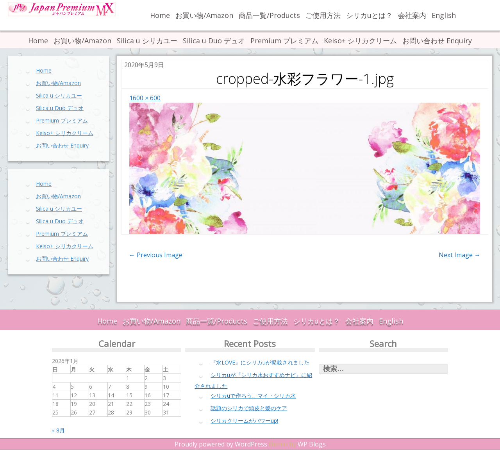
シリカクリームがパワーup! (244, 420)
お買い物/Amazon (204, 15)
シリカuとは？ (369, 15)
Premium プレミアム (284, 40)
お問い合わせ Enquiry (437, 40)
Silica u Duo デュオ (214, 40)
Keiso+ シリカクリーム (360, 40)
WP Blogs (312, 444)
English (444, 15)
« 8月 (58, 430)
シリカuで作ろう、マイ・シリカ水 (253, 395)
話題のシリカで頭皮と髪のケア (249, 408)
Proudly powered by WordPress (221, 444)
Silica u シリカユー (147, 40)
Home (160, 15)
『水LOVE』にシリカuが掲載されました (260, 362)
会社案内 (412, 15)
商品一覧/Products (269, 15)
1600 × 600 (145, 98)
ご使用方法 (323, 15)
